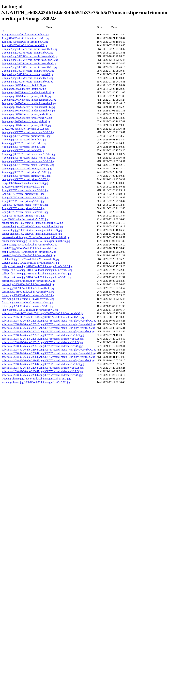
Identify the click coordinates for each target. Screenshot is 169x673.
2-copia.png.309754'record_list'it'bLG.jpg (24, 85)
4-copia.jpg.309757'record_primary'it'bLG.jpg (26, 136)
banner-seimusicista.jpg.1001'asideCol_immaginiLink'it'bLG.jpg (36, 237)
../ (3, 30)
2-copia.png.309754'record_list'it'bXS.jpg (24, 88)
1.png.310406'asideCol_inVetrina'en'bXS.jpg (25, 38)
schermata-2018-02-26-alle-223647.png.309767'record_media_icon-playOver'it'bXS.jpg (48, 360)
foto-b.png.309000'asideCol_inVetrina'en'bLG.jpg (28, 295)
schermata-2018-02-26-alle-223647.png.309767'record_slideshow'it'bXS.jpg (42, 375)
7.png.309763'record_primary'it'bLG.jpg (23, 215)
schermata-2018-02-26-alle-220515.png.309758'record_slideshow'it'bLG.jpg (42, 342)
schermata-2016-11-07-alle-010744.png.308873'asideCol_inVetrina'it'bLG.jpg (43, 313)
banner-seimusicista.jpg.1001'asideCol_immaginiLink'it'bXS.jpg (36, 241)
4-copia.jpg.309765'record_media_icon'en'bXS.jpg (28, 157)
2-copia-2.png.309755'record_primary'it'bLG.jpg (27, 52)
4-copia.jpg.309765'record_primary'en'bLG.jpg (26, 168)
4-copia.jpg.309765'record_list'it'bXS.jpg (23, 150)
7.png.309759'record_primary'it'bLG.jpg (23, 193)
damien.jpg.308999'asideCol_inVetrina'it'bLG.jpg (28, 288)
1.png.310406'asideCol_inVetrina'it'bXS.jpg (25, 45)
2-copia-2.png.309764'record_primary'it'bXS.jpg (27, 81)
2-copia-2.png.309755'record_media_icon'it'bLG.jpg (29, 49)
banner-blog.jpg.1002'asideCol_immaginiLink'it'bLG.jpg (32, 230)
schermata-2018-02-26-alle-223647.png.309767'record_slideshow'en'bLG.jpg (43, 364)
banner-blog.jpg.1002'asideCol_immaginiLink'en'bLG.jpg (32, 222)
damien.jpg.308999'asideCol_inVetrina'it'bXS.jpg (28, 291)
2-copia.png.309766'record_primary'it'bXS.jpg (26, 125)
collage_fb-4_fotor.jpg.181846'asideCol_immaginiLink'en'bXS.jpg (37, 270)
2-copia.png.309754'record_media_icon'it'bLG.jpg (28, 92)
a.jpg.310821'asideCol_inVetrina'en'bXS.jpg (25, 219)
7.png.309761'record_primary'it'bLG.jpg (23, 201)
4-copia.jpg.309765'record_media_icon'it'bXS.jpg (28, 164)
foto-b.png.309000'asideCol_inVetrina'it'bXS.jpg (27, 306)
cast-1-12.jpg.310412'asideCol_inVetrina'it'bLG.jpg (29, 251)
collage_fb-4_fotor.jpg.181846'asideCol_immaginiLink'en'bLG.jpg (37, 266)
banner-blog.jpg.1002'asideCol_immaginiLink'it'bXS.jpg (32, 233)
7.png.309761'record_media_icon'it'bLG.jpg (25, 197)
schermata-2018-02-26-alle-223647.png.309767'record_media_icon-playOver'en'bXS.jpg (49, 353)
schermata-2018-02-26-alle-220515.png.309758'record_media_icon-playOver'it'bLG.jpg (48, 327)
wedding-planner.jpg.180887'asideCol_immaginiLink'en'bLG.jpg (36, 378)
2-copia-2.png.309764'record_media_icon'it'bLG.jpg (29, 63)
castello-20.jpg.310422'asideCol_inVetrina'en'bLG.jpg (30, 259)
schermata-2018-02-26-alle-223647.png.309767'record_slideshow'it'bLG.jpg (42, 371)
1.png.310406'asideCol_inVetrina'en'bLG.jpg (25, 34)
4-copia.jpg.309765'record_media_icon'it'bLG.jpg (28, 161)
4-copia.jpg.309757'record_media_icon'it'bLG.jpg (28, 132)
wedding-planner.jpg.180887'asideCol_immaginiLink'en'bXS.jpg (36, 382)
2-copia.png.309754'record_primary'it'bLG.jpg (26, 96)
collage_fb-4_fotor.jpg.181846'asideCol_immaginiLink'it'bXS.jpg (36, 277)
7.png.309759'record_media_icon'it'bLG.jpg (25, 190)
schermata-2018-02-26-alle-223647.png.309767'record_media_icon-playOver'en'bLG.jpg (49, 349)
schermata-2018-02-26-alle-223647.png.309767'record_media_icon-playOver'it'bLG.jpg (48, 356)
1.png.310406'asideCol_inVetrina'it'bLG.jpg (25, 41)
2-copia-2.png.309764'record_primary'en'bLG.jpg (28, 70)
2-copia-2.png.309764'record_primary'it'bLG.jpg (27, 78)
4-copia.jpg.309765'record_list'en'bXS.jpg (24, 143)
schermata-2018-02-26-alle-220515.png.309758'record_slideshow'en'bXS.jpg (43, 338)
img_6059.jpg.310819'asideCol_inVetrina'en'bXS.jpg (30, 309)
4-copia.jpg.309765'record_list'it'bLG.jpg (23, 146)
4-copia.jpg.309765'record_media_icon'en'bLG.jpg (28, 154)
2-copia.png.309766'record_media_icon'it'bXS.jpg (28, 110)
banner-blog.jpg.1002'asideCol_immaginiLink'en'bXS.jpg (32, 226)
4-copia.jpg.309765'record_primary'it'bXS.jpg (26, 179)
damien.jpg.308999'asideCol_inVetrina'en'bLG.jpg (28, 280)
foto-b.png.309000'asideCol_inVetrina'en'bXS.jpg (28, 298)
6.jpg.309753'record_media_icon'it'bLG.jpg (25, 183)
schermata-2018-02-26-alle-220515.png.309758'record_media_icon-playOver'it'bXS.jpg (48, 331)
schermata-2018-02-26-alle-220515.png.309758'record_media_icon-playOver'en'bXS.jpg (49, 324)
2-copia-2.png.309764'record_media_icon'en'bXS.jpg (30, 59)
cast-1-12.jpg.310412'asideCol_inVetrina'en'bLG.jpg (29, 244)
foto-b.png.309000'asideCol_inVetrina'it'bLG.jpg (27, 302)
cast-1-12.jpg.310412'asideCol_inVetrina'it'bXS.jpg (29, 255)
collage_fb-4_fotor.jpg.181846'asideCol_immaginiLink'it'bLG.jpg (36, 273)
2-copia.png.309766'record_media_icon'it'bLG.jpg (28, 107)
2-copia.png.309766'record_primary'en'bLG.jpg (27, 114)
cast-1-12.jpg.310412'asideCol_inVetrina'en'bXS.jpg (29, 248)
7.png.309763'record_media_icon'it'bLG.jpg (25, 212)
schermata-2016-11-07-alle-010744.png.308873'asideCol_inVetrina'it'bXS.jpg (43, 317)
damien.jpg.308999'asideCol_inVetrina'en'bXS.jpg (28, 284)
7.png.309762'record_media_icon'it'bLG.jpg (25, 204)
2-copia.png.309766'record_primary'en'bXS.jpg (27, 117)
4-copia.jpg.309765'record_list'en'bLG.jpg (24, 139)
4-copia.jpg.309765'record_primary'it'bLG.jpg (26, 175)
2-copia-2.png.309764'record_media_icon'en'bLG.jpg (30, 56)
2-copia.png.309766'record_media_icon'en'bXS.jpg (29, 103)
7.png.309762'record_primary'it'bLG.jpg (23, 208)
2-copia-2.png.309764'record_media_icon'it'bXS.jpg (29, 67)
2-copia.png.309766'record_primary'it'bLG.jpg (26, 121)
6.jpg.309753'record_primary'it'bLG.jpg (23, 186)
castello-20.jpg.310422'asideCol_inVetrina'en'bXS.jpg (30, 262)
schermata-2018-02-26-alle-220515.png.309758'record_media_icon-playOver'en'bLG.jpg (49, 320)
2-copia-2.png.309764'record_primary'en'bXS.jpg (28, 74)
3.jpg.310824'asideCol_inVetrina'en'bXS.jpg (25, 128)
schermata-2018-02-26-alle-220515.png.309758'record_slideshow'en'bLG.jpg (43, 335)
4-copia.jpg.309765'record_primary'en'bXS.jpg (26, 172)
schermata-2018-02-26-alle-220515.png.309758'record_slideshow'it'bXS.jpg (42, 346)
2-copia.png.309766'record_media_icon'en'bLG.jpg (29, 99)
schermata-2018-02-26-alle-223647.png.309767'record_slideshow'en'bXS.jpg (43, 367)
